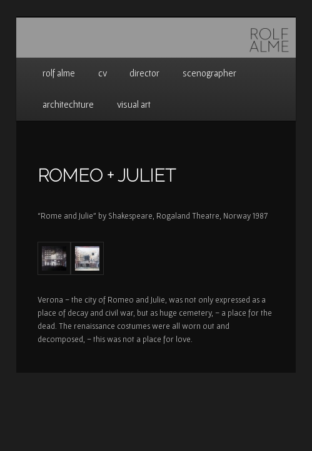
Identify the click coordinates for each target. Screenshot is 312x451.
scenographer (209, 73)
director (144, 73)
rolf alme (59, 73)
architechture (68, 104)
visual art (134, 104)
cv (102, 73)
